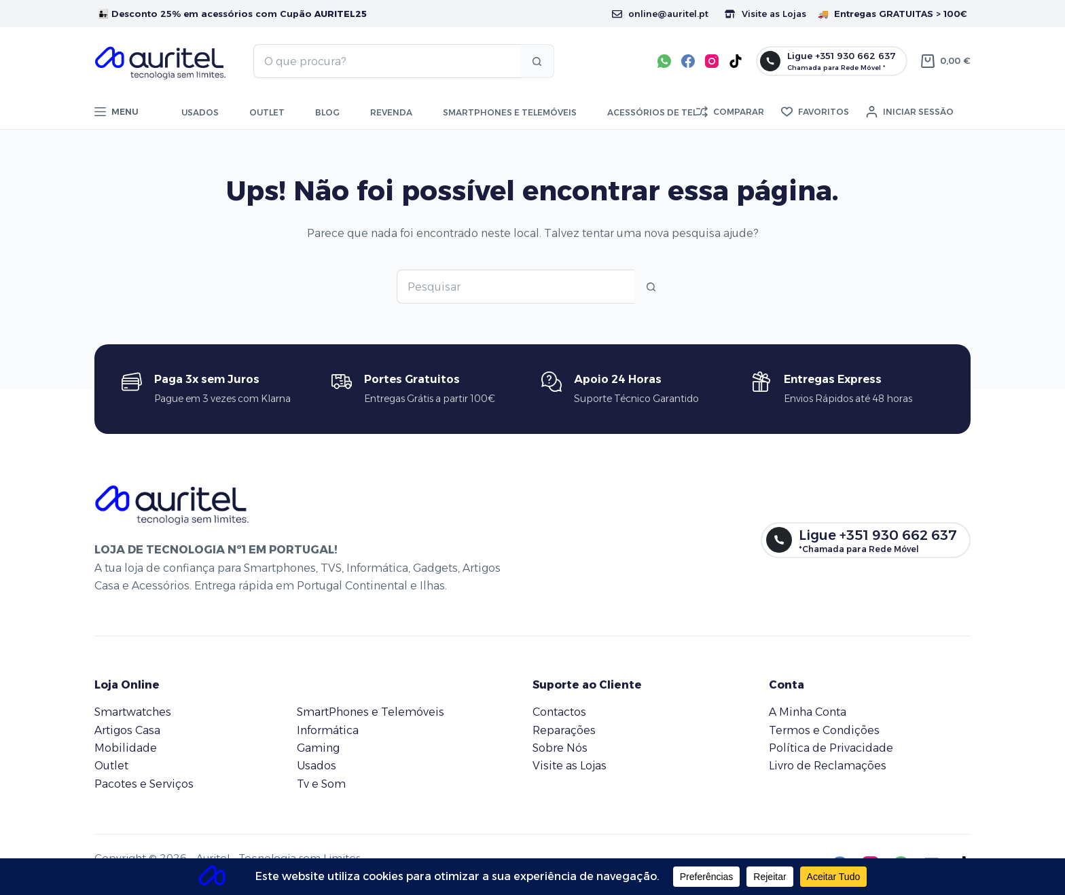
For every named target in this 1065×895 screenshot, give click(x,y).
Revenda (391, 112)
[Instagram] (712, 61)
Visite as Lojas (765, 13)
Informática (328, 730)
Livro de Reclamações (827, 765)
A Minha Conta (807, 712)
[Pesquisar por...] (386, 61)
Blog (327, 112)
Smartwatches (132, 712)
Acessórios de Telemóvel (669, 112)
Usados (200, 112)
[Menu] (116, 112)
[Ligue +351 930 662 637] (831, 61)
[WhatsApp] (664, 61)
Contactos (559, 712)
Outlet (267, 112)
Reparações (564, 730)
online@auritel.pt (660, 13)
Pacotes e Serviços (144, 784)
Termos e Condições (824, 730)
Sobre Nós (560, 748)
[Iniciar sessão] (910, 112)
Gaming (318, 748)
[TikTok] (735, 61)
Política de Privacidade (831, 748)
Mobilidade (125, 748)
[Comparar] (730, 112)
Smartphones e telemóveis (510, 112)
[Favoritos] (815, 112)
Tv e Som (321, 784)
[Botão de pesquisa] (537, 61)
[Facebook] (688, 61)
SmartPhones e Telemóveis (370, 712)
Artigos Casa (127, 730)
